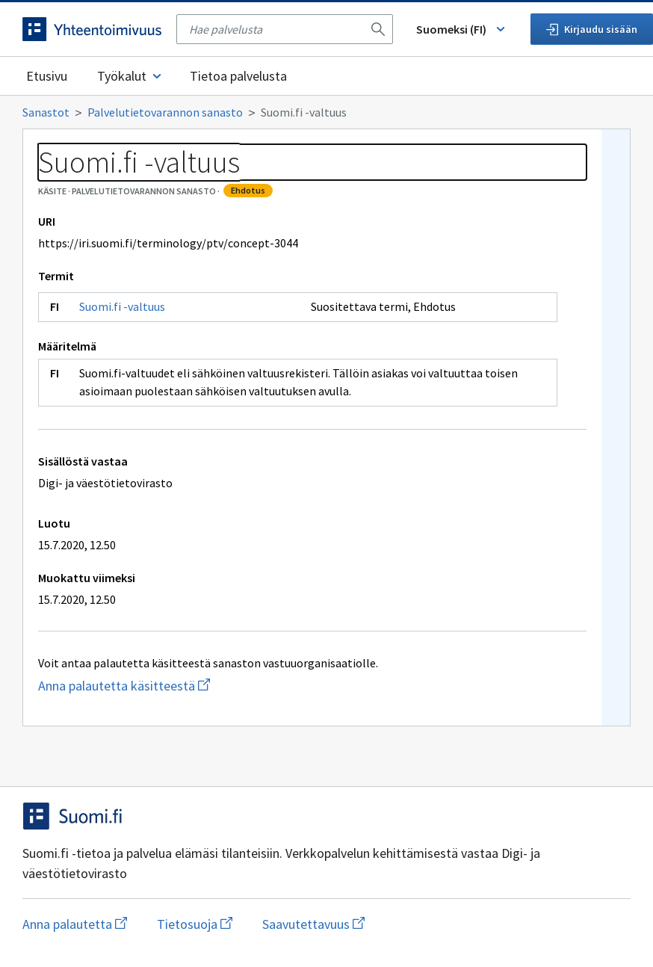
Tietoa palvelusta (238, 75)
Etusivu (46, 75)
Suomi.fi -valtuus (122, 306)
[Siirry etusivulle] (91, 29)
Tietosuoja (194, 924)
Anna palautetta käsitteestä (183, 686)
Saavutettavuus (313, 924)
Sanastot (45, 112)
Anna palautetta (74, 924)
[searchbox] (275, 29)
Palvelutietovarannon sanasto (165, 112)
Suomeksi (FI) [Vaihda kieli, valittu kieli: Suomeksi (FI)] (461, 29)
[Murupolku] (326, 112)
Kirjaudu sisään (591, 29)
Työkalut (130, 75)
